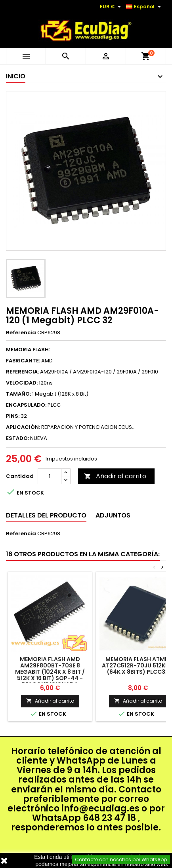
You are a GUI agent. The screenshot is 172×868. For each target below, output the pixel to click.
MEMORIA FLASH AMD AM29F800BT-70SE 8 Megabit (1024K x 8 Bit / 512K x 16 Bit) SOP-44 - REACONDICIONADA (50, 671)
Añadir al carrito (115, 476)
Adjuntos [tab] (113, 515)
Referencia (21, 332)
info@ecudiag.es (100, 808)
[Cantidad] (49, 476)
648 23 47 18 (109, 818)
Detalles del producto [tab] (46, 515)
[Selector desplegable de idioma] (144, 6)
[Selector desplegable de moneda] (111, 6)
